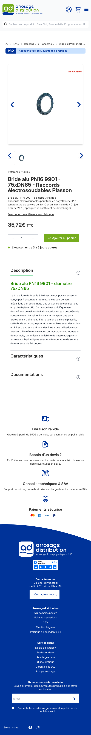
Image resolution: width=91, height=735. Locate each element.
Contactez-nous (44, 594)
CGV (45, 622)
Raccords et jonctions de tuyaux (30, 43)
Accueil (6, 43)
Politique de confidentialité (45, 631)
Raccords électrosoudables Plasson (48, 43)
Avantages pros (45, 657)
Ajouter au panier (62, 238)
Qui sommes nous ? (45, 612)
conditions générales (45, 708)
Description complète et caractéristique (31, 214)
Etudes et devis (46, 652)
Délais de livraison (45, 647)
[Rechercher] (6, 24)
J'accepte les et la (47, 710)
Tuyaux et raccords (16, 43)
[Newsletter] (74, 699)
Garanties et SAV (45, 666)
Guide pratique (45, 661)
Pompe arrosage (45, 671)
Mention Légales (45, 627)
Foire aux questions (45, 617)
